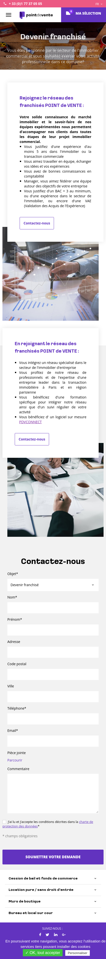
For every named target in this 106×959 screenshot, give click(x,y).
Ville (10, 686)
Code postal (16, 663)
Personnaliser (77, 953)
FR (98, 4)
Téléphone (16, 708)
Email (12, 730)
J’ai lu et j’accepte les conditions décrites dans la (47, 824)
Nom (12, 597)
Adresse (13, 641)
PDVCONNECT (30, 422)
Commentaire (18, 768)
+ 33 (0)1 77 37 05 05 (25, 3)
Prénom (14, 619)
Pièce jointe (16, 752)
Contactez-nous (37, 223)
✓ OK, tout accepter (42, 953)
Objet (12, 573)
